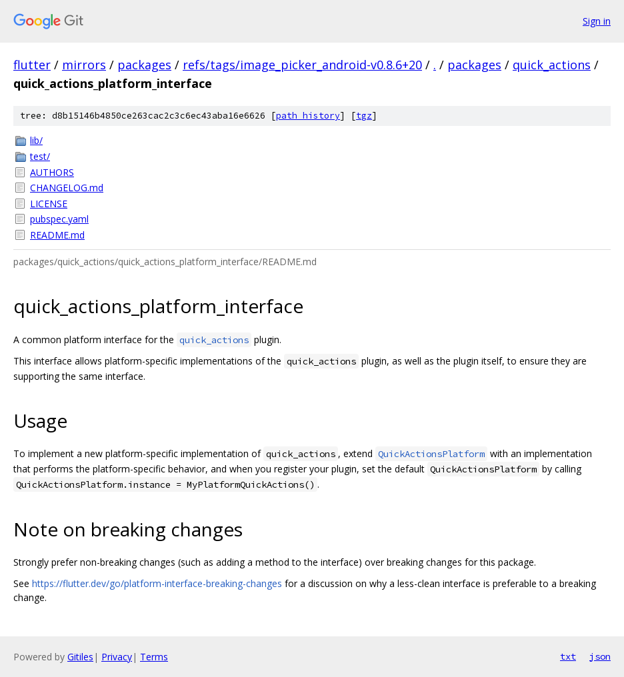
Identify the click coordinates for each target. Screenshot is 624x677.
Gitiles (80, 656)
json (600, 656)
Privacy (116, 656)
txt (568, 656)
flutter (32, 65)
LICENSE (48, 203)
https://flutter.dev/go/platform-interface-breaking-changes (157, 583)
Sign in (597, 21)
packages (144, 65)
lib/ (36, 140)
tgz (364, 115)
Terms (154, 656)
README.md (57, 235)
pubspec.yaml (59, 219)
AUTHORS (52, 172)
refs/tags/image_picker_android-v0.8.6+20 (302, 65)
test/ (40, 156)
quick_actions (552, 65)
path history (308, 115)
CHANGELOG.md (66, 187)
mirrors (84, 65)
